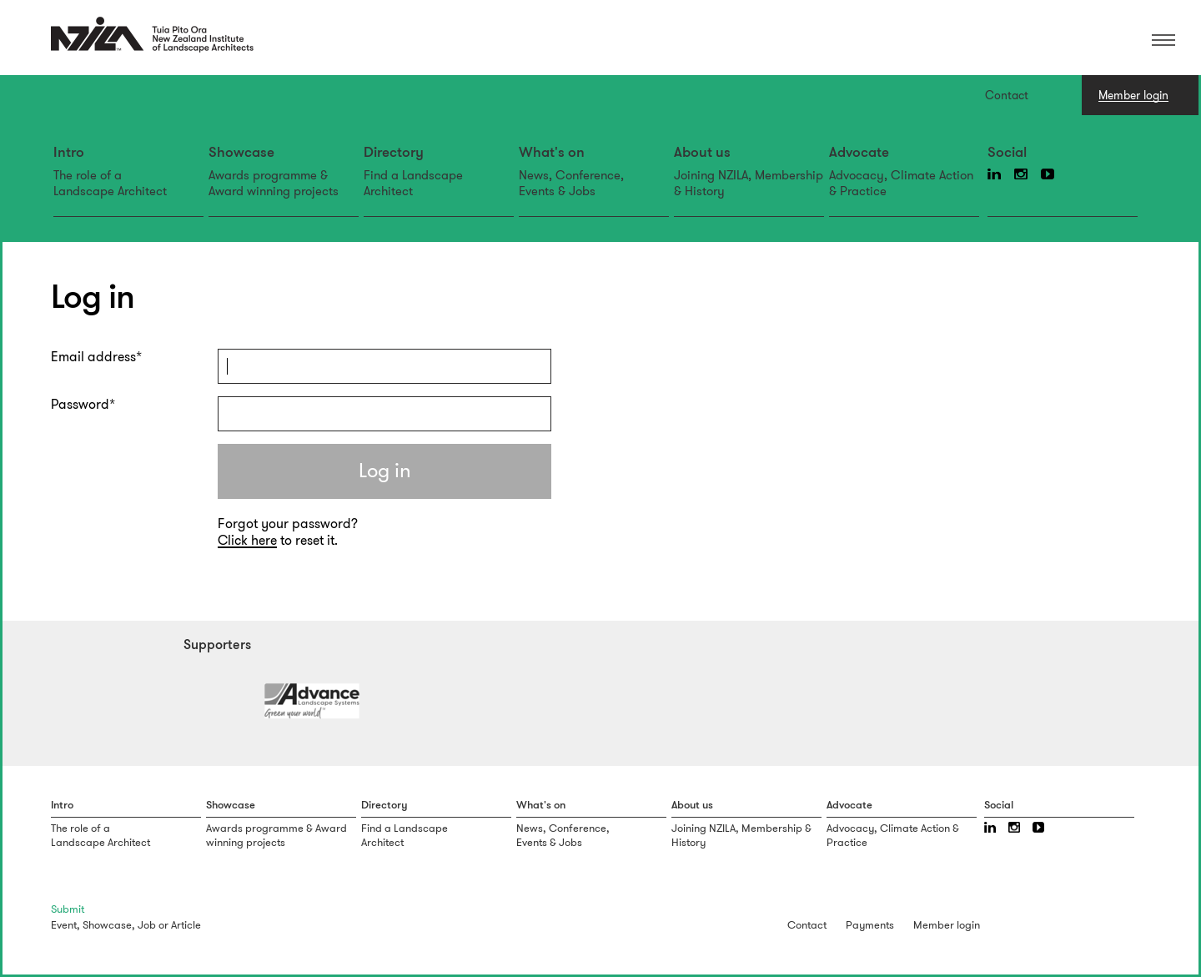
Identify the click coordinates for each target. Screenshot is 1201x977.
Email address (93, 357)
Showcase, (109, 925)
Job (147, 925)
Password (80, 404)
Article (186, 925)
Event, (65, 925)
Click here (247, 540)
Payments (870, 925)
